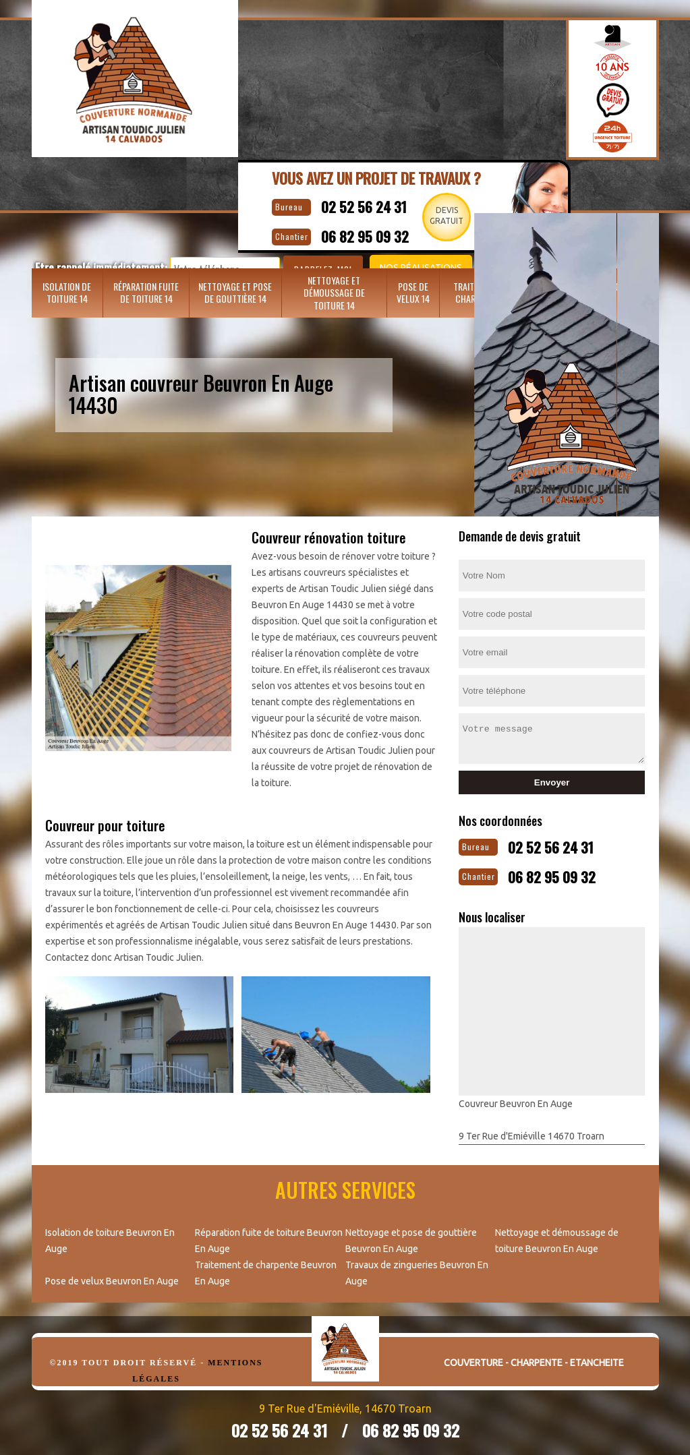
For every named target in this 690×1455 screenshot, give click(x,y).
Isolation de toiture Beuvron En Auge (110, 1235)
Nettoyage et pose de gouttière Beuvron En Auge (411, 1235)
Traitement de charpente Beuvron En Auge (266, 1267)
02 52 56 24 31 (380, 204)
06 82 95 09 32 (569, 871)
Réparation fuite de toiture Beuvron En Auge (269, 1235)
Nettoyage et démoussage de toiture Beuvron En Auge (557, 1235)
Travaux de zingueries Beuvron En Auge (416, 1267)
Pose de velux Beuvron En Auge (112, 1275)
